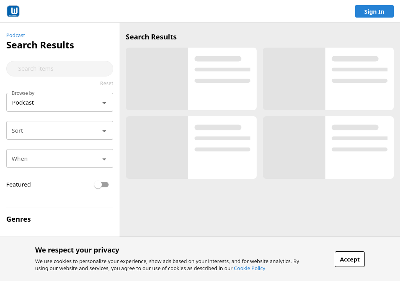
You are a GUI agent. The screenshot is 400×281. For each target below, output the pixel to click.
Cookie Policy (249, 268)
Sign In (374, 11)
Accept (349, 259)
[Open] (104, 103)
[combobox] (62, 68)
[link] (13, 11)
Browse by (23, 93)
